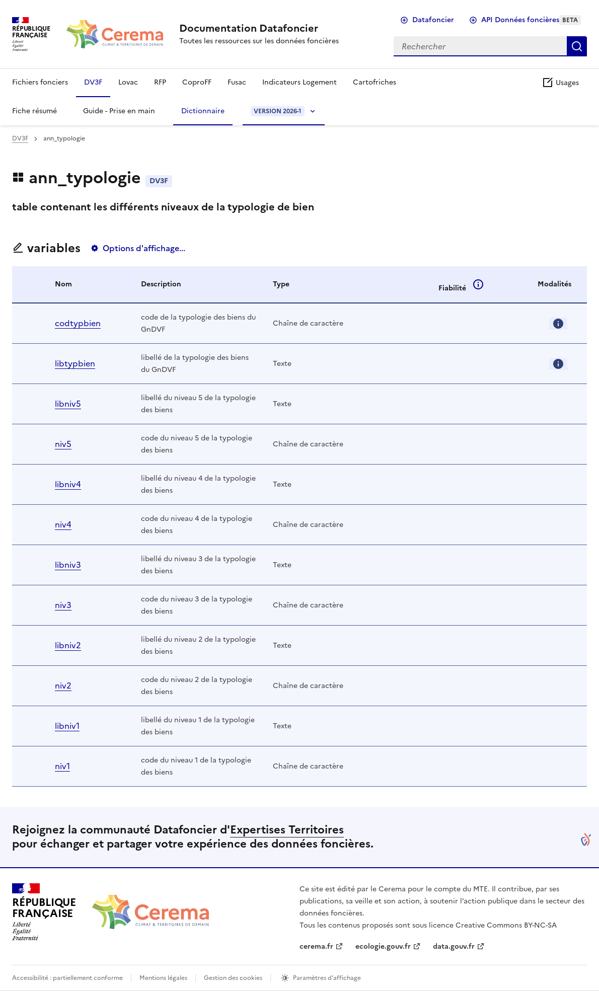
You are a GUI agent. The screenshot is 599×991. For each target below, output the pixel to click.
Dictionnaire (202, 111)
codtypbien (78, 323)
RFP (160, 82)
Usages (560, 83)
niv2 (63, 685)
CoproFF (196, 82)
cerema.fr (316, 946)
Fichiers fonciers (40, 82)
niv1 (62, 766)
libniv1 (67, 726)
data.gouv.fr (454, 946)
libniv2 (68, 645)
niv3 (63, 605)
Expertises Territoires (287, 829)
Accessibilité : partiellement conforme (67, 977)
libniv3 (68, 565)
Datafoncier (433, 20)
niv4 (63, 524)
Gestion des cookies (233, 977)
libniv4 (68, 484)
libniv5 (68, 404)
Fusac (237, 82)
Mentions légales (163, 977)
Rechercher (577, 46)
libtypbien (75, 363)
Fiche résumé (34, 111)
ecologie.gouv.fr (383, 946)
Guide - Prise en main (119, 111)
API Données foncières (531, 20)
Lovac (128, 82)
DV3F (93, 82)
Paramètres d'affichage (327, 977)
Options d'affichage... (144, 248)
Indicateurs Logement (299, 82)
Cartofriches (374, 82)
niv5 (63, 444)
